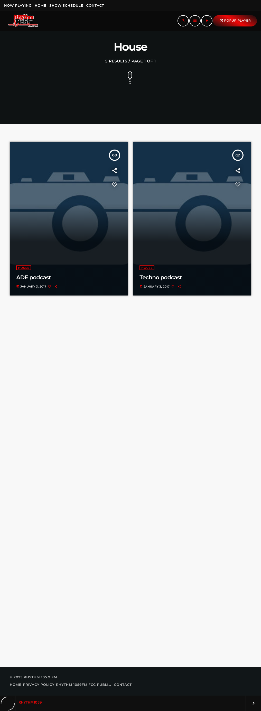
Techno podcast (160, 277)
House (23, 268)
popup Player (235, 21)
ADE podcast (33, 277)
